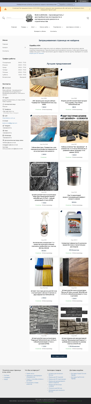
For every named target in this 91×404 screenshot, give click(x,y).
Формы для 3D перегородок (57, 379)
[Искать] (3, 18)
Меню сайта (44, 27)
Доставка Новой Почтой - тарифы (79, 374)
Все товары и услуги (58, 356)
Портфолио (57, 27)
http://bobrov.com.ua (9, 118)
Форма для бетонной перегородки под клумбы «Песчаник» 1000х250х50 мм (74, 102)
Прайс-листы (30, 373)
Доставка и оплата (72, 27)
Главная (14, 27)
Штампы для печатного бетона (56, 374)
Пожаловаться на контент (74, 400)
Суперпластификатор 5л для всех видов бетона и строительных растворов (74, 245)
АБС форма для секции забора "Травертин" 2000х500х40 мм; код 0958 (43, 102)
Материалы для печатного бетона (57, 390)
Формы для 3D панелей (36, 53)
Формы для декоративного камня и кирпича (57, 381)
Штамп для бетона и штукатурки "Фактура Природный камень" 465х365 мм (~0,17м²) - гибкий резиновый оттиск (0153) (44, 197)
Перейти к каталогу (66, 4)
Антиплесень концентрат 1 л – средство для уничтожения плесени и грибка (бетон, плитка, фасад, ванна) (44, 245)
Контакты (53, 31)
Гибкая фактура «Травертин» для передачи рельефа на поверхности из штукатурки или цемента (44, 149)
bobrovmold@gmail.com (10, 123)
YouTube (6, 375)
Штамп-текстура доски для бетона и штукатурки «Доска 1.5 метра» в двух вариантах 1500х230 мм (44, 292)
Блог (33, 27)
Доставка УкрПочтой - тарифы (78, 377)
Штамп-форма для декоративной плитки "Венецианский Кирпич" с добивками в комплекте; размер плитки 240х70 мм (74, 341)
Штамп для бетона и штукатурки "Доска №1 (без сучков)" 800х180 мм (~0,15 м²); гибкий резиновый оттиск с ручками (74, 293)
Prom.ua (53, 399)
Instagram (7, 377)
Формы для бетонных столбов (55, 385)
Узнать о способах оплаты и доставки (34, 379)
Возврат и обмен (40, 31)
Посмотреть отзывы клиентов (32, 383)
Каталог (5, 47)
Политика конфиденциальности (45, 402)
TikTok (6, 379)
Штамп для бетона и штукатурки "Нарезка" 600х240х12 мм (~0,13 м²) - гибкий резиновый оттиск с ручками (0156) (44, 341)
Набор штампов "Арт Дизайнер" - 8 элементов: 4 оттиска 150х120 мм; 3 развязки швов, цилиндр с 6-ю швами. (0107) (74, 149)
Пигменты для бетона (55, 388)
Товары (23, 27)
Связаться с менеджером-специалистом (34, 376)
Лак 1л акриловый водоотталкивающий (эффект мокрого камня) (74, 197)
